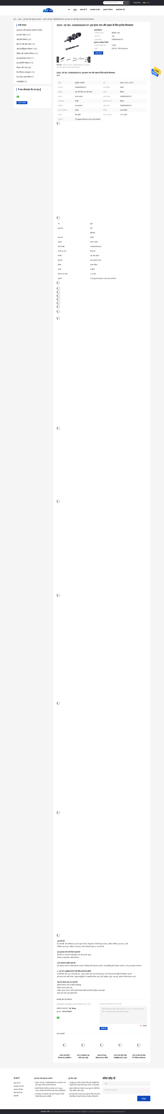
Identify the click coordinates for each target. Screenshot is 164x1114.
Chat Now (137, 3)
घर (69, 9)
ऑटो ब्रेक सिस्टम (22, 39)
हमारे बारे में (83, 9)
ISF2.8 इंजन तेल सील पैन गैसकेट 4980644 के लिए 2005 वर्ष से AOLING (138, 1056)
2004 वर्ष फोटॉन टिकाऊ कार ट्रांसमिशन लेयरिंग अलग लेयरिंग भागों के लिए (64, 1056)
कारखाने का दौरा (95, 9)
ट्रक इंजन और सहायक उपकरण (32, 19)
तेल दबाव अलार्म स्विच (24, 77)
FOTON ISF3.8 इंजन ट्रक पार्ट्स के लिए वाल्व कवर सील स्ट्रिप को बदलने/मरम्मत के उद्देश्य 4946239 (84, 1095)
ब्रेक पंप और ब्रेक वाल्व (24, 44)
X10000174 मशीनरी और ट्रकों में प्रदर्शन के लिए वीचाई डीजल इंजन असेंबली (49, 1095)
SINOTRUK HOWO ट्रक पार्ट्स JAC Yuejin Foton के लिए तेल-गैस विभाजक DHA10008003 (50, 1089)
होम (15, 19)
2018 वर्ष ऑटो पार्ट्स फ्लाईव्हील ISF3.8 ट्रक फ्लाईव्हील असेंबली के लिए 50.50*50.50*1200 (120, 1056)
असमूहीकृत (20, 81)
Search (126, 3)
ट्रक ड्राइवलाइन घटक (23, 58)
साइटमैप (16, 1096)
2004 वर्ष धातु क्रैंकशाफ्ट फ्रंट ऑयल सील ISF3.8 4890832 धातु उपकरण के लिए (102, 1056)
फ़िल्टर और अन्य (22, 67)
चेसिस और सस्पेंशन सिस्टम (25, 53)
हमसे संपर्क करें (120, 9)
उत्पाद (75, 9)
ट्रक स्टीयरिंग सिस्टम (23, 63)
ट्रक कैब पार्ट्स (21, 35)
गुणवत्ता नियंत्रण (108, 9)
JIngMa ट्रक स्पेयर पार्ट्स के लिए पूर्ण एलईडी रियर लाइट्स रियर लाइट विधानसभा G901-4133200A (84, 1084)
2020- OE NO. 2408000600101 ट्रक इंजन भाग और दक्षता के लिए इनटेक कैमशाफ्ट (50, 1084)
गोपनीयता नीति (45, 1112)
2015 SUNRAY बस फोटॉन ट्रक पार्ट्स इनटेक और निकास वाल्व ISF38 (83, 1056)
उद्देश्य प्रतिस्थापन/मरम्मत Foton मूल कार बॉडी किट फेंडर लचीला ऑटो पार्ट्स (84, 1089)
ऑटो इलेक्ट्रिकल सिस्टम (24, 49)
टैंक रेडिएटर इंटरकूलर (24, 72)
